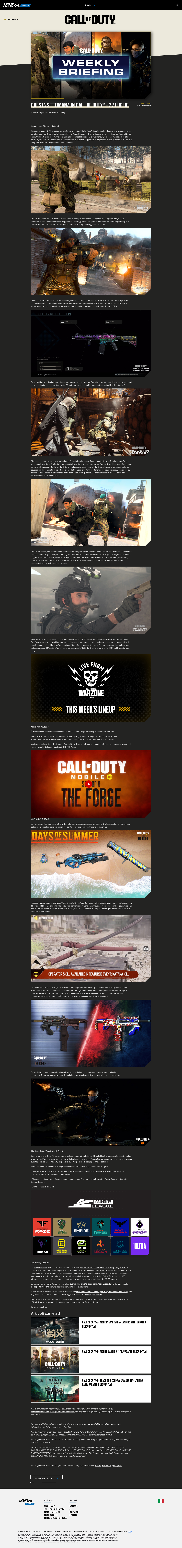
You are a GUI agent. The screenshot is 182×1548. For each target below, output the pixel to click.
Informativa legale (24, 1531)
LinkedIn (73, 1515)
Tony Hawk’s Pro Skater (54, 1509)
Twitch (71, 736)
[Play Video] (91, 784)
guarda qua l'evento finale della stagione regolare (91, 1284)
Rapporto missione (41, 1287)
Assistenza (36, 1531)
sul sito (88, 1294)
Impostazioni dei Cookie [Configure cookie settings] (97, 1531)
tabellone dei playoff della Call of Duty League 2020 (103, 1267)
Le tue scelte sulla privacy (118, 1531)
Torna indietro (11, 19)
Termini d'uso (47, 1531)
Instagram (74, 1512)
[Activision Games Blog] (17, 5)
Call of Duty (49, 1506)
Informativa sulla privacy (63, 1531)
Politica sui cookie (80, 1531)
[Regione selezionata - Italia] (161, 1501)
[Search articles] (177, 5)
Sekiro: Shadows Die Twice (55, 1518)
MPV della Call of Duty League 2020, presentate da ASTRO (102, 1291)
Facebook (74, 1506)
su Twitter (97, 1294)
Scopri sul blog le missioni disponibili (56, 1075)
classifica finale (40, 1267)
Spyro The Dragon (52, 1512)
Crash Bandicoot (51, 1515)
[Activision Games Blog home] (27, 1502)
